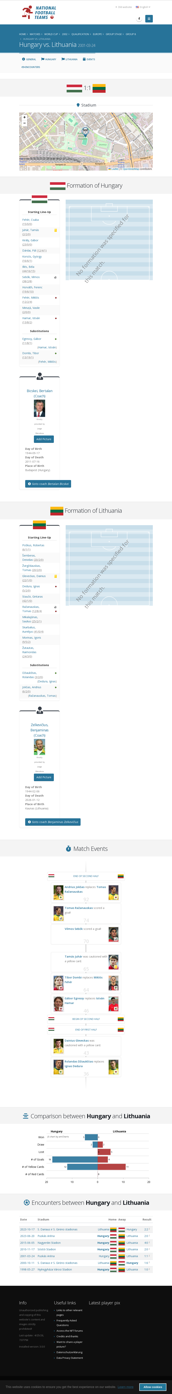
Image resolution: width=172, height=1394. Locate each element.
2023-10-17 (27, 1229)
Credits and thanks (67, 1336)
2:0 (146, 1236)
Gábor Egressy (74, 998)
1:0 (146, 1269)
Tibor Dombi (73, 977)
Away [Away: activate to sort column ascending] (122, 1219)
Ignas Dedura (74, 1066)
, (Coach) (39, 730)
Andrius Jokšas (74, 887)
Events (89, 59)
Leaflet (113, 169)
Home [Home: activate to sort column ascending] (112, 1219)
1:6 (146, 1263)
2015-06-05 (27, 1243)
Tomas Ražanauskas (79, 908)
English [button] (143, 7)
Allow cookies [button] (153, 1387)
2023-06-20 (27, 1236)
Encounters (31, 67)
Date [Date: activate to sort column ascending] (23, 1219)
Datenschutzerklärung (69, 1352)
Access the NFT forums (70, 1330)
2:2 (146, 1229)
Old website (124, 7)
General (29, 59)
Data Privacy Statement (70, 1358)
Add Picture (43, 439)
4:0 (146, 1243)
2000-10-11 (27, 1263)
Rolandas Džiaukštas (79, 1061)
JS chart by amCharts (58, 1136)
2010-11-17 (27, 1249)
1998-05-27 (27, 1269)
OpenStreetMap (131, 169)
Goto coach (48, 484)
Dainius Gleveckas (77, 1040)
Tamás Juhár (73, 956)
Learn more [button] (125, 1387)
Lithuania (69, 59)
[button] (85, 132)
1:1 (146, 1256)
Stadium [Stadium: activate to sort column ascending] (43, 1219)
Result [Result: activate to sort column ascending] (147, 1219)
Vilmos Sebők (74, 929)
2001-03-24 (27, 1256)
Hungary (48, 59)
